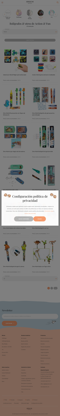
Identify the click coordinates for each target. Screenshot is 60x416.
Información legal (48, 211)
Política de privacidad (30, 213)
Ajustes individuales (23, 219)
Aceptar (40, 219)
